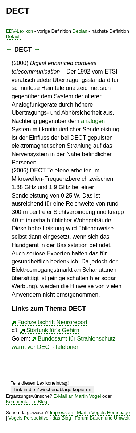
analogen (93, 121)
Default (13, 36)
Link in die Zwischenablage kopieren (52, 389)
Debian (80, 31)
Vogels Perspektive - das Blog (39, 418)
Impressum (61, 412)
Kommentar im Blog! (27, 401)
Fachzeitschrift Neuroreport (52, 322)
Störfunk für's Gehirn (52, 330)
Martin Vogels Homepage (103, 412)
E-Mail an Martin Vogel (77, 396)
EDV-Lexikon (19, 31)
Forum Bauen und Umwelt (102, 418)
